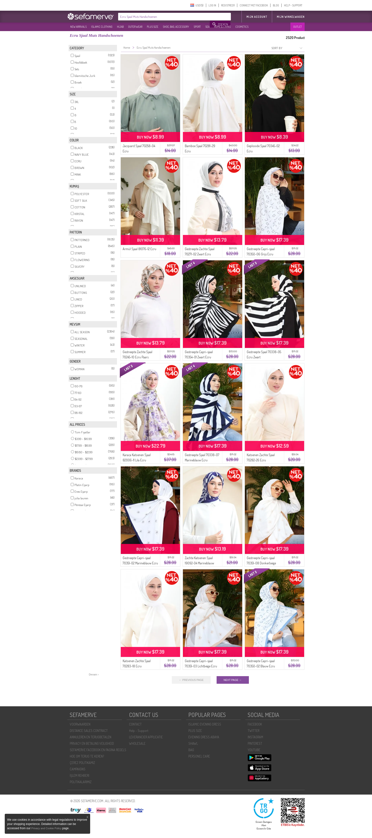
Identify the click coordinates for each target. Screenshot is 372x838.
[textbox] (164, 16)
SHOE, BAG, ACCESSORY (176, 26)
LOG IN (212, 5)
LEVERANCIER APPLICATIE (146, 737)
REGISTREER (228, 5)
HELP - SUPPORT (293, 5)
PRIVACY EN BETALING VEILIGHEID (92, 743)
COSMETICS (241, 26)
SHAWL (193, 743)
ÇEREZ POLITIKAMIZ (82, 763)
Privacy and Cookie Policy (46, 828)
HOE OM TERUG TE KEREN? (87, 756)
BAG (191, 750)
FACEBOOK (255, 724)
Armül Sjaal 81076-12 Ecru (139, 249)
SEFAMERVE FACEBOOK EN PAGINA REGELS (98, 750)
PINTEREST (255, 743)
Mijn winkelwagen (291, 17)
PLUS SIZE (152, 26)
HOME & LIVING (222, 26)
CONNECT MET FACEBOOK (254, 5)
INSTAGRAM (255, 737)
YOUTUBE (254, 750)
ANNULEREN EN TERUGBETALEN (90, 737)
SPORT (197, 26)
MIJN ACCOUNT (256, 17)
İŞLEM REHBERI (79, 775)
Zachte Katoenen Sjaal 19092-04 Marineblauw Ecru (199, 563)
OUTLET (297, 26)
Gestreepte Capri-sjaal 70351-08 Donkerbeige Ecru (261, 563)
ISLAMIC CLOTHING (101, 26)
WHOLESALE (137, 743)
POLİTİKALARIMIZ (81, 782)
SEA (207, 26)
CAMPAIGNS (77, 769)
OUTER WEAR (135, 26)
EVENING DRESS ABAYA (203, 737)
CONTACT (135, 724)
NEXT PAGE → (233, 680)
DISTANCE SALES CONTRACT (89, 731)
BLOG (276, 5)
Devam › (94, 674)
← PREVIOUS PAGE (191, 680)
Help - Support (138, 731)
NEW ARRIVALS (78, 26)
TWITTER (253, 731)
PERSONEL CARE (199, 756)
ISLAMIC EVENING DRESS (204, 724)
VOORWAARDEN (80, 724)
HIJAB (120, 26)
